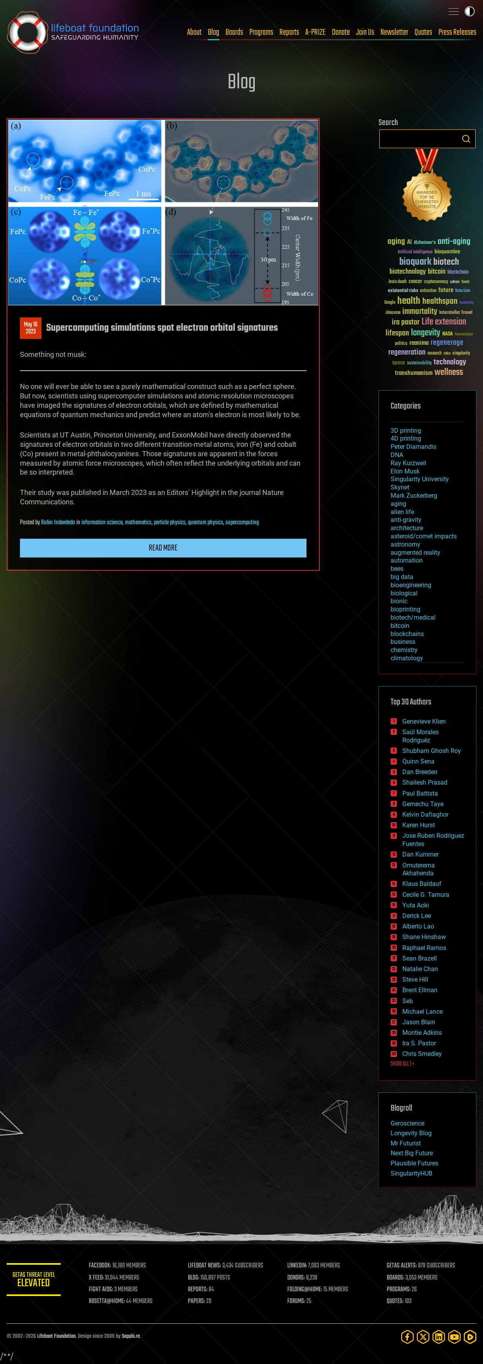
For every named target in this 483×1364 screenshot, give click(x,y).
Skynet (400, 487)
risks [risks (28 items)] (447, 353)
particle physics (170, 523)
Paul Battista (420, 793)
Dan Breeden (420, 772)
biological (404, 593)
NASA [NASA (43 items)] (447, 334)
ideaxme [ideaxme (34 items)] (393, 313)
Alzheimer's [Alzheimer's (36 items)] (425, 243)
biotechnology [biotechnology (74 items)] (407, 272)
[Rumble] (470, 1337)
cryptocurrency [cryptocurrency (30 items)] (436, 282)
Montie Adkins (422, 1032)
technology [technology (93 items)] (450, 362)
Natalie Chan (420, 969)
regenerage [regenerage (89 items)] (447, 343)
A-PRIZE (315, 32)
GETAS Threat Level (34, 1281)
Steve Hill (415, 979)
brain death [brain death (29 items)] (398, 282)
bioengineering (411, 585)
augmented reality (415, 552)
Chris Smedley (422, 1054)
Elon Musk (405, 471)
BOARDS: (396, 1278)
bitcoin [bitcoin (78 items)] (436, 272)
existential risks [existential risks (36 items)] (403, 291)
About (194, 32)
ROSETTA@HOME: (108, 1301)
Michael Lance (422, 1011)
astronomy (405, 544)
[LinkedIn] (439, 1337)
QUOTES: (395, 1301)
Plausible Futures (414, 1163)
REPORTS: (198, 1290)
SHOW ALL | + (403, 1064)
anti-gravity (406, 519)
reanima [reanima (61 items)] (419, 343)
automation (407, 560)
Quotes (423, 32)
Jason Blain (418, 1022)
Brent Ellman (420, 990)
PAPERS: (197, 1301)
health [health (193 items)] (408, 301)
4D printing (406, 438)
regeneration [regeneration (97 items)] (406, 352)
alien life (402, 512)
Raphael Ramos (424, 948)
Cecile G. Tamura (425, 894)
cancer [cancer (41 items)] (415, 282)
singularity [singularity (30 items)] (461, 353)
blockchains (407, 634)
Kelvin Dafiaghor (425, 814)
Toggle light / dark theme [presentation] (470, 11)
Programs (261, 32)
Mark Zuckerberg (414, 495)
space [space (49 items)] (398, 362)
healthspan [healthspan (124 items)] (440, 301)
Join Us (365, 32)
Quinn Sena (418, 761)
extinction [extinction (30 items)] (428, 291)
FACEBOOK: (101, 1266)
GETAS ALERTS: (402, 1266)
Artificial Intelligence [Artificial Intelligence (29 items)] (415, 252)
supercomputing (242, 523)
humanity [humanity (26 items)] (467, 303)
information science (102, 523)
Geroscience (407, 1123)
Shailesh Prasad (424, 782)
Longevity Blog (411, 1133)
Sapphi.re (131, 1336)
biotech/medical (413, 617)
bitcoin (400, 625)
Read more (163, 548)
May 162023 (31, 328)
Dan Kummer (420, 854)
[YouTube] (454, 1337)
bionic (399, 601)
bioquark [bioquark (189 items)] (415, 262)
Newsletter (394, 32)
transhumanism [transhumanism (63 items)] (414, 373)
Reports (289, 32)
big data (402, 577)
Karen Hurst (418, 825)
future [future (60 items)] (445, 290)
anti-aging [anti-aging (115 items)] (454, 242)
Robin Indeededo (58, 523)
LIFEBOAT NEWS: (205, 1266)
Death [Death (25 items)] (465, 282)
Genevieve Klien (424, 721)
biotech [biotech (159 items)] (446, 262)
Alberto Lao (418, 926)
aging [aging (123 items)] (396, 242)
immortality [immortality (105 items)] (419, 311)
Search (466, 138)
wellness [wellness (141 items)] (448, 372)
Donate (341, 32)
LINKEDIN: (298, 1266)
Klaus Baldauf (422, 883)
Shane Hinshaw (424, 937)
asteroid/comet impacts (424, 536)
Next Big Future (412, 1153)
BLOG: (194, 1278)
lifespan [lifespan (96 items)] (397, 333)
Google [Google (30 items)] (389, 302)
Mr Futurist (406, 1143)
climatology (407, 658)
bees (397, 568)
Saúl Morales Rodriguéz (420, 736)
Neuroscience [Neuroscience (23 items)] (464, 335)
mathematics (138, 523)
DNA (397, 455)
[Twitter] (423, 1337)
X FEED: (97, 1278)
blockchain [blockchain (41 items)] (458, 272)
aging (398, 503)
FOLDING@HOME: (305, 1290)
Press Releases (457, 32)
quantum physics (205, 523)
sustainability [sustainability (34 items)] (419, 363)
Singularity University (420, 479)
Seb (407, 1001)
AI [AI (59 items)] (409, 242)
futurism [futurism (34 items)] (462, 291)
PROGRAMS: (399, 1290)
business (403, 641)
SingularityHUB (412, 1173)
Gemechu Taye (422, 804)
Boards (234, 32)
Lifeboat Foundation (56, 1336)
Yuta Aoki (415, 905)
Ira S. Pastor (419, 1043)
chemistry (404, 650)
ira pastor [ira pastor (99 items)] (406, 322)
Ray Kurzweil (408, 463)
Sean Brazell (419, 958)
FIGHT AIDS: (102, 1290)
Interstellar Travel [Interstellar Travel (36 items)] (455, 313)
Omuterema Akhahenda (418, 869)
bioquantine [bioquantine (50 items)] (447, 251)
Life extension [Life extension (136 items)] (444, 322)
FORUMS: (297, 1301)
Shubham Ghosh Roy (431, 751)
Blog (213, 32)
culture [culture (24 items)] (455, 282)
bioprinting (405, 609)
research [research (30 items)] (434, 353)
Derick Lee (416, 915)
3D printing (406, 430)
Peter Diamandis (413, 446)
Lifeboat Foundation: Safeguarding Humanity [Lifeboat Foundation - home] (73, 32)
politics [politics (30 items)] (401, 343)
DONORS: (297, 1278)
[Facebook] (407, 1337)
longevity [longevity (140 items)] (425, 333)
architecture (407, 528)
